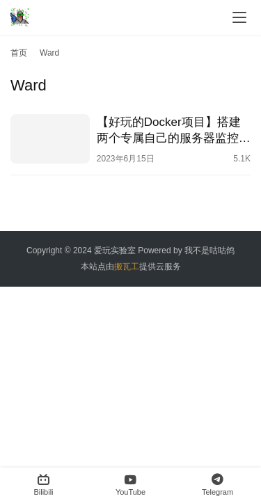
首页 (18, 53)
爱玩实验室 (115, 250)
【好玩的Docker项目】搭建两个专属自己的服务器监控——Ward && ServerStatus (169, 131)
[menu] (239, 17)
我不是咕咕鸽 (209, 250)
